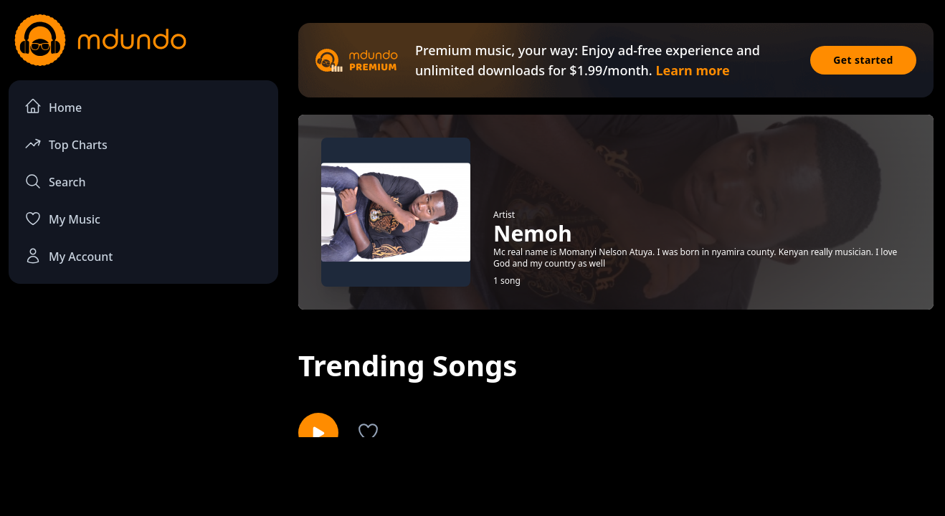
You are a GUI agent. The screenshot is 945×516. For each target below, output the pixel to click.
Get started (863, 60)
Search (54, 181)
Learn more (692, 70)
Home (53, 106)
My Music (62, 218)
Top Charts (66, 144)
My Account (68, 255)
